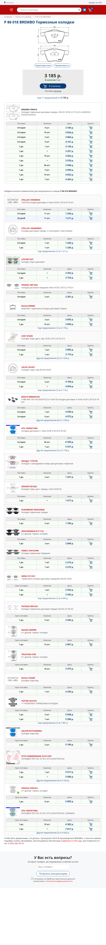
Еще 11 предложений (53, 97)
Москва (10, 2)
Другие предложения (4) (53, 780)
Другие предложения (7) (53, 450)
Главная (8, 16)
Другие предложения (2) (53, 358)
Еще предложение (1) (53, 251)
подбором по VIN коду (71, 840)
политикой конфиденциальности (59, 881)
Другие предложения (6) (53, 420)
